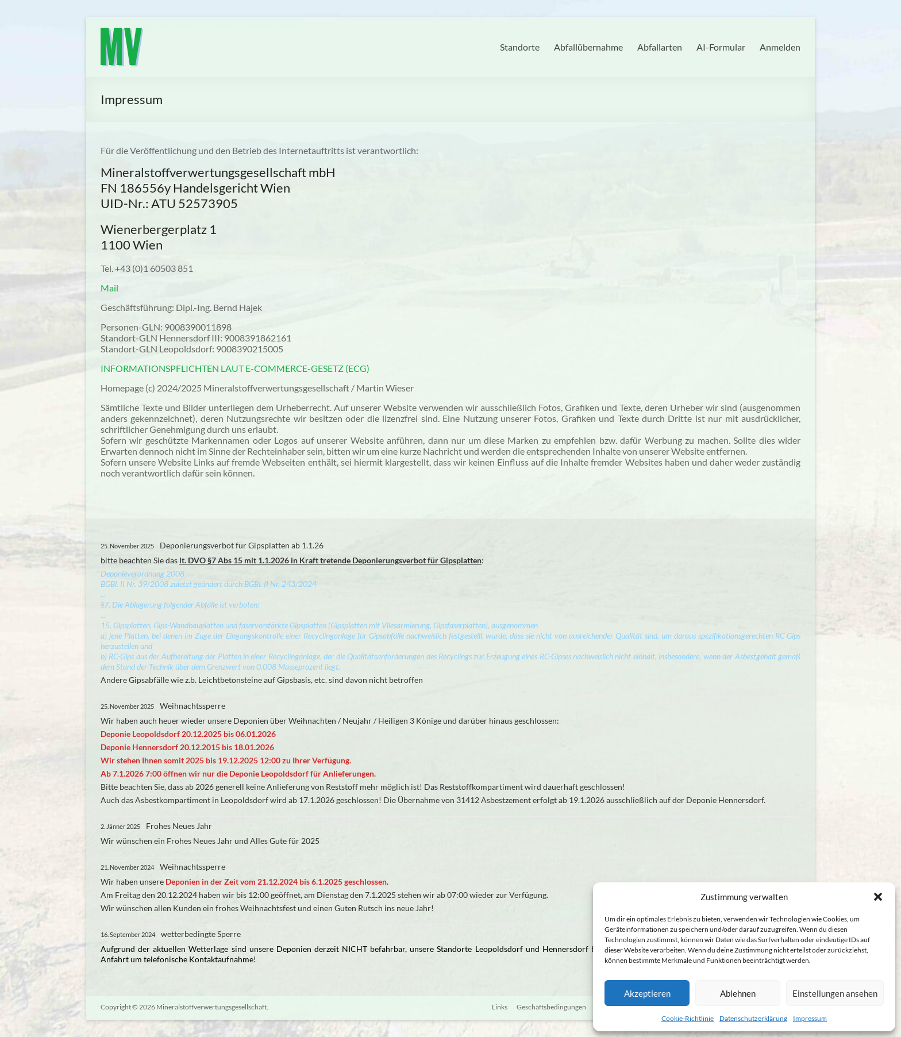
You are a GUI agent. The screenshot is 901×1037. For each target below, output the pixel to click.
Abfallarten (659, 46)
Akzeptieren (647, 993)
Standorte (520, 46)
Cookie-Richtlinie (687, 1018)
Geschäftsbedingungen (551, 1007)
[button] (878, 896)
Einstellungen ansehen (834, 993)
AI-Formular (720, 46)
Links (499, 1007)
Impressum (810, 1018)
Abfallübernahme (588, 46)
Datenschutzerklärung (753, 1018)
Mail (109, 287)
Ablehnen (738, 993)
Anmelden (780, 46)
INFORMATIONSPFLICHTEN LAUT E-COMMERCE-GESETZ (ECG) (235, 368)
